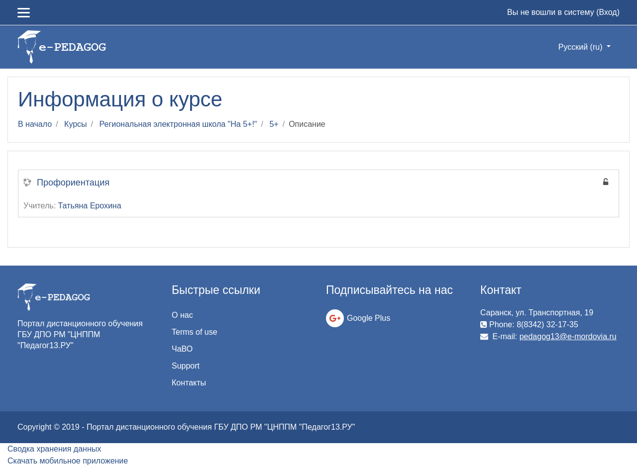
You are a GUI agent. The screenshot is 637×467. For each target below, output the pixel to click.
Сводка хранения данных (54, 449)
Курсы (75, 124)
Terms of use (194, 332)
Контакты (189, 382)
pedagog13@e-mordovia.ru (568, 336)
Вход (608, 12)
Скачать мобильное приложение (67, 461)
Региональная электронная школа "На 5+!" (178, 124)
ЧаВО (182, 349)
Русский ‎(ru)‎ (581, 47)
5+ (273, 124)
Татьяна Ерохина (89, 205)
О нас (182, 315)
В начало (35, 124)
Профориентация (73, 182)
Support (186, 366)
